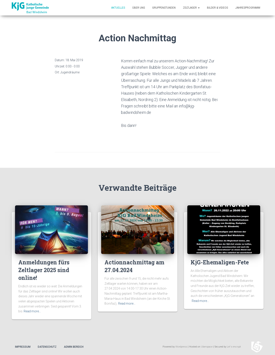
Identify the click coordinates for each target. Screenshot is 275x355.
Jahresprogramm (247, 7)
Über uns (138, 7)
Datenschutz (47, 346)
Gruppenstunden (164, 7)
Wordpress (181, 346)
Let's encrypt (234, 346)
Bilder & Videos (217, 7)
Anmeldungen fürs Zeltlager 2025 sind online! (43, 270)
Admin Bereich (73, 346)
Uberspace (206, 346)
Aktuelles (118, 7)
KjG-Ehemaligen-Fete (220, 262)
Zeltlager (191, 7)
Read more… (32, 311)
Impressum (22, 346)
